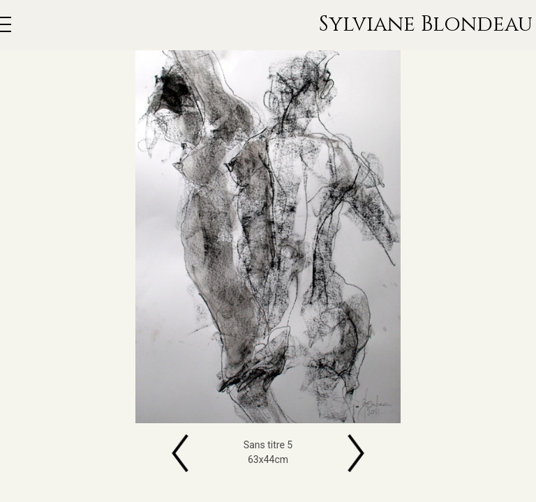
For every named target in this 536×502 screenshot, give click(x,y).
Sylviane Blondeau (426, 25)
